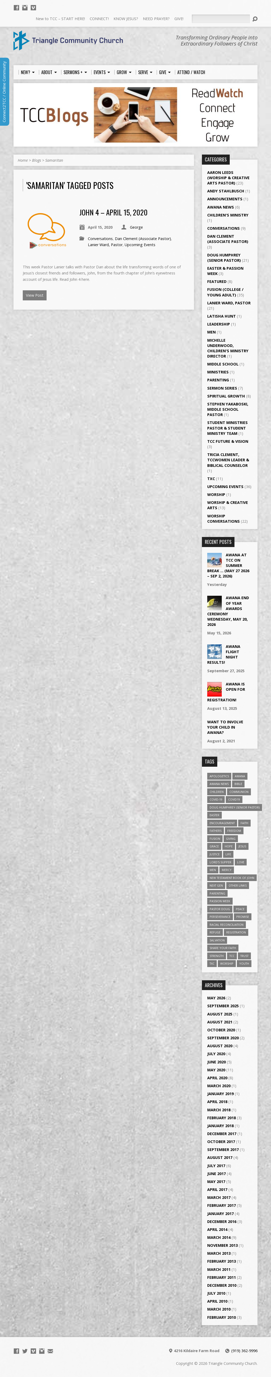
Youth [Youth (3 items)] (244, 963)
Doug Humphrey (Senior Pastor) (224, 257)
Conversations (100, 238)
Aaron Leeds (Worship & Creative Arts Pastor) (228, 178)
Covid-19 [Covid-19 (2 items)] (216, 799)
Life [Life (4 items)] (228, 854)
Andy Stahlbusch (225, 190)
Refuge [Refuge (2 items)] (215, 932)
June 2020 (216, 1061)
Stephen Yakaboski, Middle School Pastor (227, 409)
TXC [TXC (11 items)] (212, 963)
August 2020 (219, 1045)
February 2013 (221, 1261)
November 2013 (222, 1245)
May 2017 (216, 1181)
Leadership (218, 324)
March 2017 (219, 1197)
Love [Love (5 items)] (240, 862)
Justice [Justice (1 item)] (215, 854)
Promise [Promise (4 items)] (242, 917)
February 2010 (221, 1317)
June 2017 (216, 1173)
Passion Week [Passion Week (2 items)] (220, 901)
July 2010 (216, 1293)
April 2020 (217, 1077)
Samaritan (54, 160)
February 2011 (221, 1277)
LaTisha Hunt (221, 316)
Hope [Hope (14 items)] (229, 846)
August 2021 (219, 1021)
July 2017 (216, 1165)
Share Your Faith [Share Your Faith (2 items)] (223, 948)
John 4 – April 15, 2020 (113, 212)
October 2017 (221, 1141)
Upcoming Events (140, 244)
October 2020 (221, 1029)
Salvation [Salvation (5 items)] (217, 940)
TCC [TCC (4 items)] (231, 956)
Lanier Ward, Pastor (105, 244)
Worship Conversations (223, 518)
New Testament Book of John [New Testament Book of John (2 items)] (232, 878)
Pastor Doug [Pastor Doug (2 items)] (220, 909)
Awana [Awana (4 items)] (240, 776)
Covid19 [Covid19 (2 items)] (234, 799)
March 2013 (219, 1253)
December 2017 (221, 1133)
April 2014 (217, 1229)
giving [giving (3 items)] (231, 839)
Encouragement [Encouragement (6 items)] (222, 823)
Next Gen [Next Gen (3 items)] (216, 885)
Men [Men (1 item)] (213, 870)
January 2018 (220, 1125)
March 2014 (219, 1237)
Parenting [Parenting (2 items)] (217, 893)
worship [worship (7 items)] (226, 963)
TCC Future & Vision (227, 441)
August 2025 (219, 1014)
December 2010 (221, 1285)
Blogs (36, 160)
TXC (211, 478)
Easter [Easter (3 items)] (214, 815)
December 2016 (221, 1221)
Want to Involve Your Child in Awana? (225, 727)
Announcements (224, 198)
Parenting (218, 379)
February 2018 (221, 1117)
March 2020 (219, 1085)
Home (23, 160)
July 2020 (216, 1053)
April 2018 (217, 1101)
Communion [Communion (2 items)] (239, 792)
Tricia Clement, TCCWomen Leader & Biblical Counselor (228, 460)
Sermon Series (222, 388)
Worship (216, 494)
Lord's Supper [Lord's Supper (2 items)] (220, 862)
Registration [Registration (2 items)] (236, 932)
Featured (217, 281)
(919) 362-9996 (244, 1350)
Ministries (218, 371)
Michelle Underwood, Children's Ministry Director (228, 348)
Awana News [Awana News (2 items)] (219, 784)
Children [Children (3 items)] (217, 792)
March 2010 (219, 1309)
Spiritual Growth (226, 396)
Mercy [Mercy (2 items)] (227, 870)
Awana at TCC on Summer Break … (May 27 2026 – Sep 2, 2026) (228, 565)
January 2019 (220, 1093)
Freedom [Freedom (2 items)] (234, 831)
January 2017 (220, 1213)
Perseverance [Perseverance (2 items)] (220, 917)
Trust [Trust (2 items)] (244, 956)
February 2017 (221, 1205)
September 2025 (223, 1005)
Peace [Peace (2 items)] (240, 909)
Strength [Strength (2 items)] (217, 956)
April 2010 (217, 1301)
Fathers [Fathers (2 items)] (216, 831)
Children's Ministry (228, 215)
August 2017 (219, 1157)
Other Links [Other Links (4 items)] (238, 885)
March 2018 (219, 1109)
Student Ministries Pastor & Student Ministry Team (227, 428)
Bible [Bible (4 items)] (238, 784)
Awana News (220, 207)
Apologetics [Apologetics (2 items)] (219, 776)
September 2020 (223, 1037)
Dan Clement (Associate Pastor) (143, 238)
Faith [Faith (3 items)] (244, 823)
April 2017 (217, 1189)
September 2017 (223, 1149)
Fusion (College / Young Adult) (225, 292)
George (136, 227)
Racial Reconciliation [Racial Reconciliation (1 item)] (226, 925)
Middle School (222, 364)
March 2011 (219, 1269)
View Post (34, 295)
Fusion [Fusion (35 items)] (215, 839)
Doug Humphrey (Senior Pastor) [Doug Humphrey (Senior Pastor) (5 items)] (235, 807)
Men (211, 332)
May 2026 (216, 997)
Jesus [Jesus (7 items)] (242, 846)
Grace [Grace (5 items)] (214, 846)
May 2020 (216, 1069)
